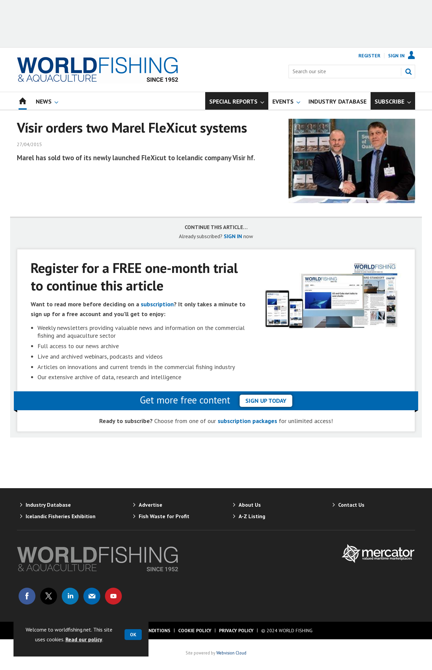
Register (369, 55)
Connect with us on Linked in (70, 596)
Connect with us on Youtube (113, 596)
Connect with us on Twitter (48, 596)
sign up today (266, 400)
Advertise (150, 504)
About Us (250, 504)
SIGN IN (233, 236)
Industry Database (48, 504)
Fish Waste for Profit (164, 516)
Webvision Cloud (231, 652)
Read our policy (83, 639)
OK (133, 635)
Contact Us (351, 504)
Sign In (396, 55)
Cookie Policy (194, 630)
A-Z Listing (252, 516)
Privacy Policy (236, 630)
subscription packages (247, 421)
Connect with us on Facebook (27, 596)
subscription (157, 304)
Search (408, 71)
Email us (92, 596)
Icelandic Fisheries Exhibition (61, 516)
